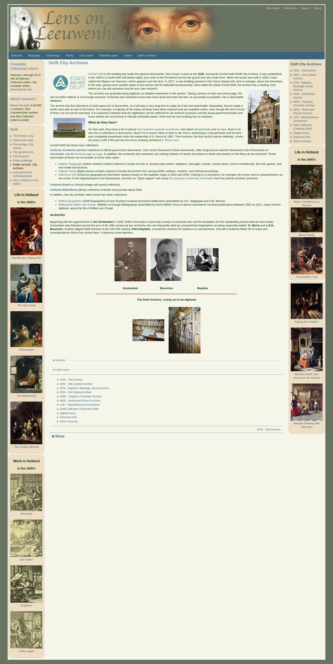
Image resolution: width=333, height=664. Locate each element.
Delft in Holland (147, 55)
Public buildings (22, 160)
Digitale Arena (67, 171)
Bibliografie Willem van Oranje (77, 204)
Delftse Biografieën (70, 201)
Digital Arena (68, 413)
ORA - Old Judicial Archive (76, 383)
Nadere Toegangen (70, 163)
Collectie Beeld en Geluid (66, 184)
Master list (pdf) (19, 105)
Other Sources (69, 421)
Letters (128, 55)
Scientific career (108, 55)
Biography (34, 55)
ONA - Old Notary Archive (76, 392)
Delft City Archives (306, 64)
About (317, 8)
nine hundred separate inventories (158, 129)
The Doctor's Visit (306, 277)
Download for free (21, 89)
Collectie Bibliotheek (64, 189)
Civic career (86, 55)
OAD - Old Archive (71, 379)
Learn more (62, 369)
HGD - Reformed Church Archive (80, 400)
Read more (172, 140)
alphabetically (202, 129)
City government (23, 152)
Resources (290, 8)
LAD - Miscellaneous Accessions (80, 404)
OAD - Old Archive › (269, 429)
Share (58, 436)
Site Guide (273, 8)
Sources (60, 360)
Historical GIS (68, 417)
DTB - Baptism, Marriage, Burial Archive (84, 388)
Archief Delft (95, 74)
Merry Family (307, 235)
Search (305, 8)
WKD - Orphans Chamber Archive (81, 396)
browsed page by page (88, 153)
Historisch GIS (67, 174)
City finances (21, 156)
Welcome (16, 55)
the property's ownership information (191, 178)
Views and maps (23, 140)
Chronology (53, 55)
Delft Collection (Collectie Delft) (79, 408)
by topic (221, 129)
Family (69, 55)
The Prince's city (23, 135)
